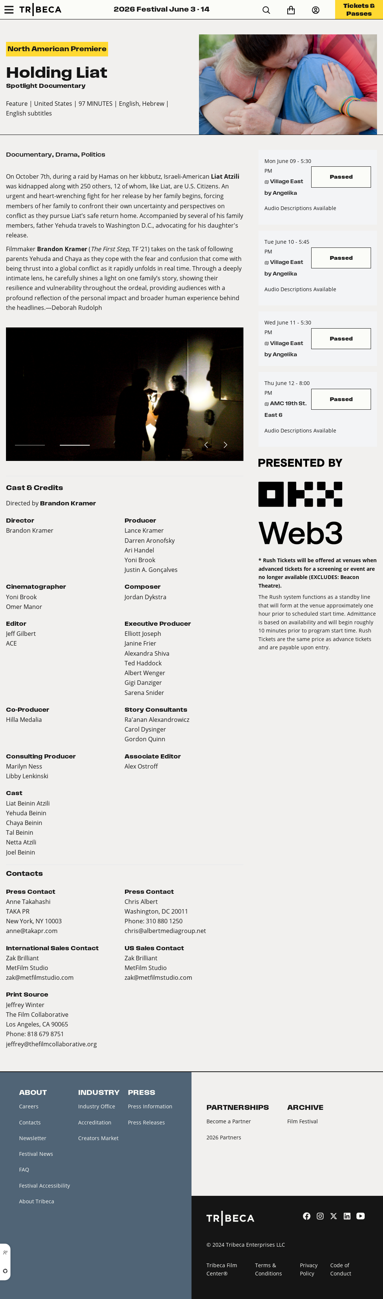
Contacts (30, 1122)
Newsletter (32, 1138)
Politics (93, 154)
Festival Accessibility (44, 1185)
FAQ (24, 1169)
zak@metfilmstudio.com (40, 977)
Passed (341, 176)
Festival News (36, 1153)
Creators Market (98, 1138)
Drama (66, 154)
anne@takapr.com (32, 931)
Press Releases (146, 1122)
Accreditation (94, 1122)
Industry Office (96, 1106)
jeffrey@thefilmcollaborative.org (51, 1044)
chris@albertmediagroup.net (165, 931)
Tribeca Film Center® (221, 1269)
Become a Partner (228, 1121)
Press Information (150, 1106)
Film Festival (302, 1121)
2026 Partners (223, 1137)
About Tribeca (36, 1201)
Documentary (29, 154)
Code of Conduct (340, 1269)
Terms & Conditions (268, 1269)
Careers (29, 1106)
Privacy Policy (309, 1269)
